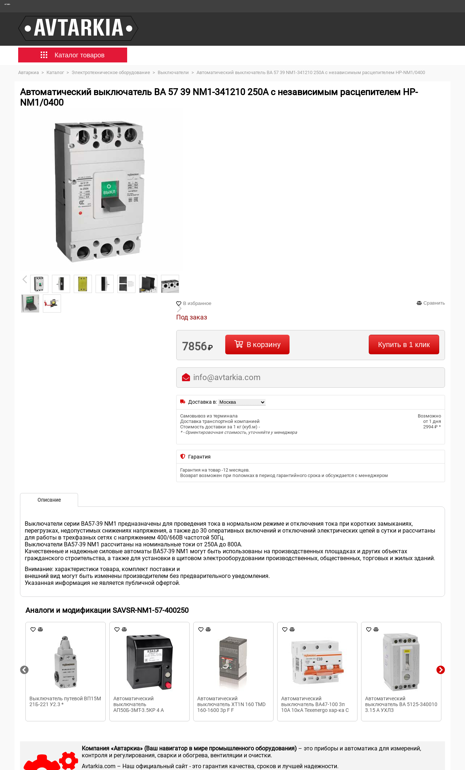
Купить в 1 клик (404, 345)
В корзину (263, 344)
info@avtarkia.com (226, 377)
